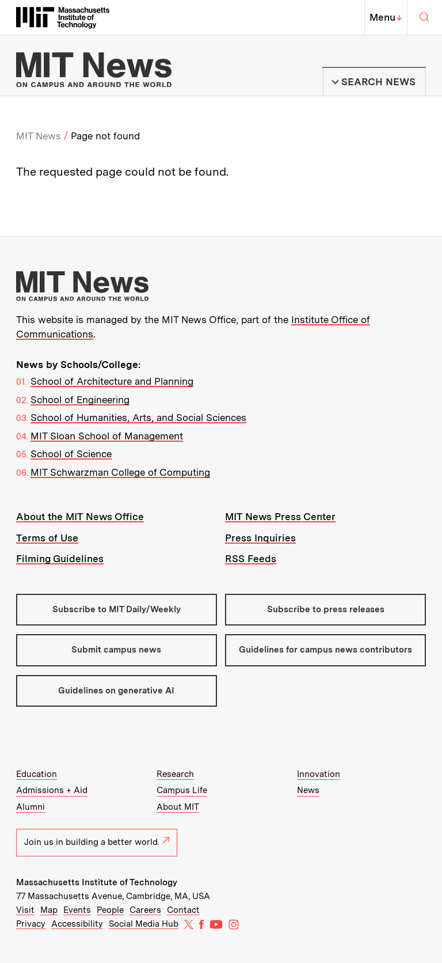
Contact (183, 910)
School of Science (71, 454)
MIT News (38, 136)
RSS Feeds (250, 558)
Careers (145, 910)
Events (77, 910)
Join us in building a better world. (96, 842)
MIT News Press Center (280, 516)
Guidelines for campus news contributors (325, 649)
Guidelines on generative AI (116, 690)
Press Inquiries (260, 538)
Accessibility (77, 924)
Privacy (30, 924)
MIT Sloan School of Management (107, 436)
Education (36, 774)
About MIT (178, 807)
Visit (25, 910)
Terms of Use (47, 538)
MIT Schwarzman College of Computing (120, 472)
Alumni (30, 807)
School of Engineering (80, 399)
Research (175, 774)
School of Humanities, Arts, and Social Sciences (138, 417)
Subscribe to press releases (325, 609)
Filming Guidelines (60, 558)
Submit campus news (116, 649)
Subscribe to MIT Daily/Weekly (116, 609)
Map (49, 910)
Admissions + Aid (51, 790)
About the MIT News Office (80, 516)
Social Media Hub (143, 924)
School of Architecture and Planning (112, 381)
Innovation (318, 774)
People (110, 910)
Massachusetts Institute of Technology (96, 882)
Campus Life (182, 790)
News (308, 790)
